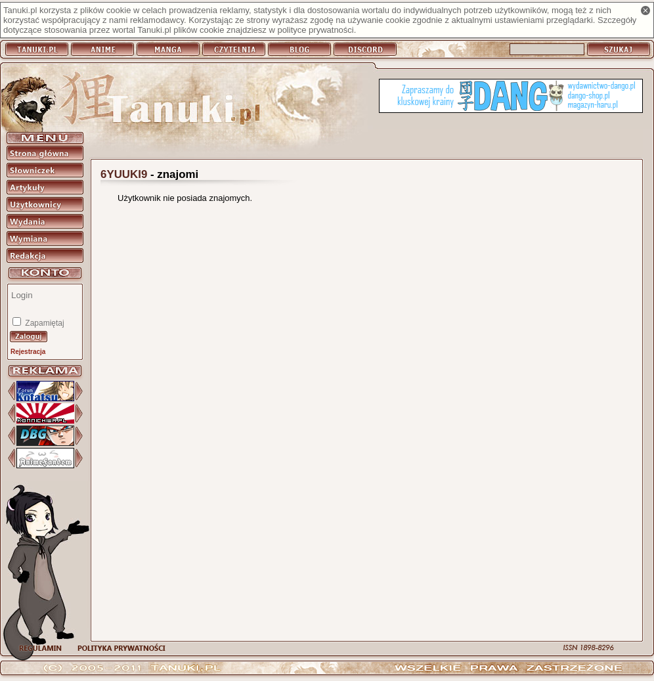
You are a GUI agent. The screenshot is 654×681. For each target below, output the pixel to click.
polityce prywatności (315, 30)
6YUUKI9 (123, 174)
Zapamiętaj (43, 323)
